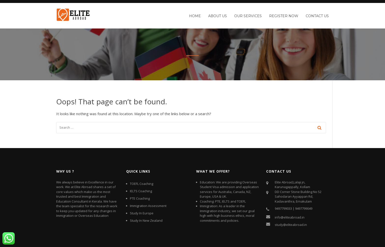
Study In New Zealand (146, 220)
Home (195, 16)
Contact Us (317, 16)
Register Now (283, 16)
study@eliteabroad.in (291, 224)
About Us (217, 16)
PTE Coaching (140, 198)
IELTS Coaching (141, 191)
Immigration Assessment (148, 206)
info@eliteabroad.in (289, 217)
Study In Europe (141, 213)
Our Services (248, 16)
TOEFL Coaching (141, 183)
